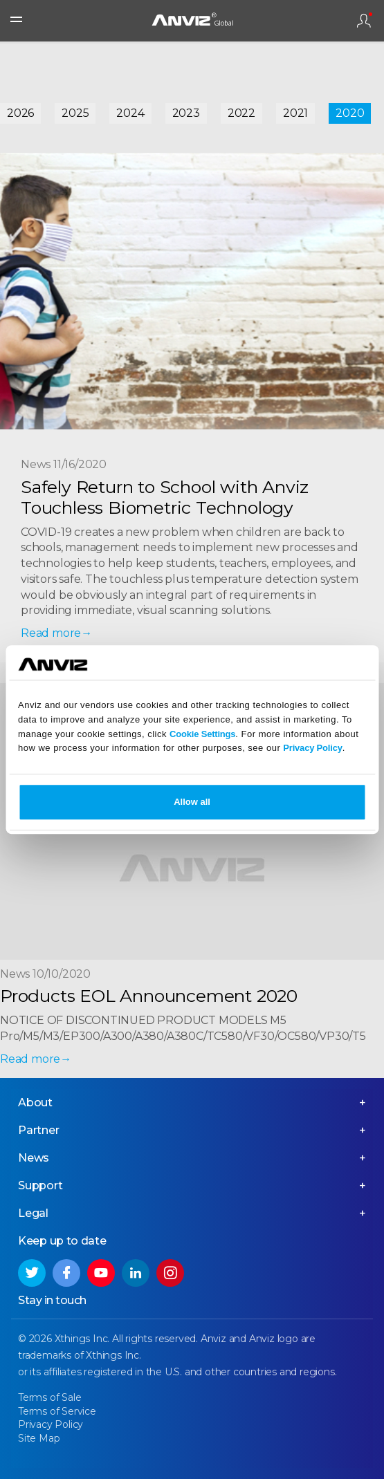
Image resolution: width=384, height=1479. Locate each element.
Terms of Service (57, 1411)
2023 (186, 113)
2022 (241, 113)
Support (40, 1185)
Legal (33, 1213)
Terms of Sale (49, 1397)
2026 (20, 113)
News (33, 1157)
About (35, 1102)
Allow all (192, 802)
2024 (130, 113)
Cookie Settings (202, 734)
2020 (350, 113)
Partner (39, 1130)
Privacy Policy (312, 748)
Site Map (39, 1438)
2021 (295, 113)
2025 (75, 113)
